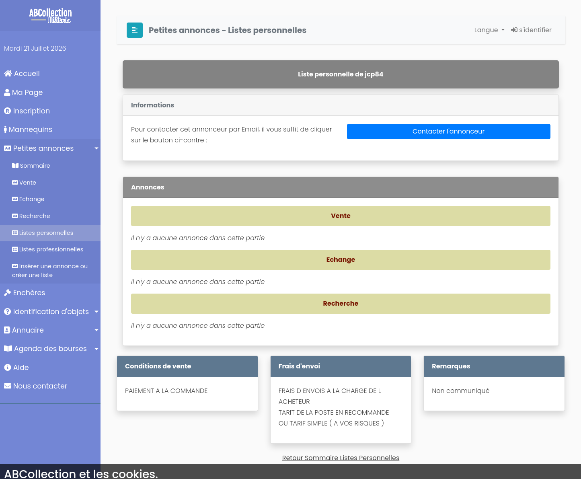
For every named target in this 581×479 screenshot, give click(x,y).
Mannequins (28, 129)
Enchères (24, 293)
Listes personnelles (42, 233)
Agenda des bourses (45, 349)
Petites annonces (39, 148)
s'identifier (531, 30)
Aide (16, 367)
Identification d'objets (46, 312)
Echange (28, 199)
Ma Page (23, 92)
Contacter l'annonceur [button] (449, 131)
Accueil (22, 73)
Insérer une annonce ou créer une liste (50, 270)
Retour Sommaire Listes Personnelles (341, 458)
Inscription (27, 111)
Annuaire (24, 330)
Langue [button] (487, 30)
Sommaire (31, 166)
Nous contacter (36, 386)
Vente (24, 183)
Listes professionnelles (47, 249)
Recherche (31, 216)
